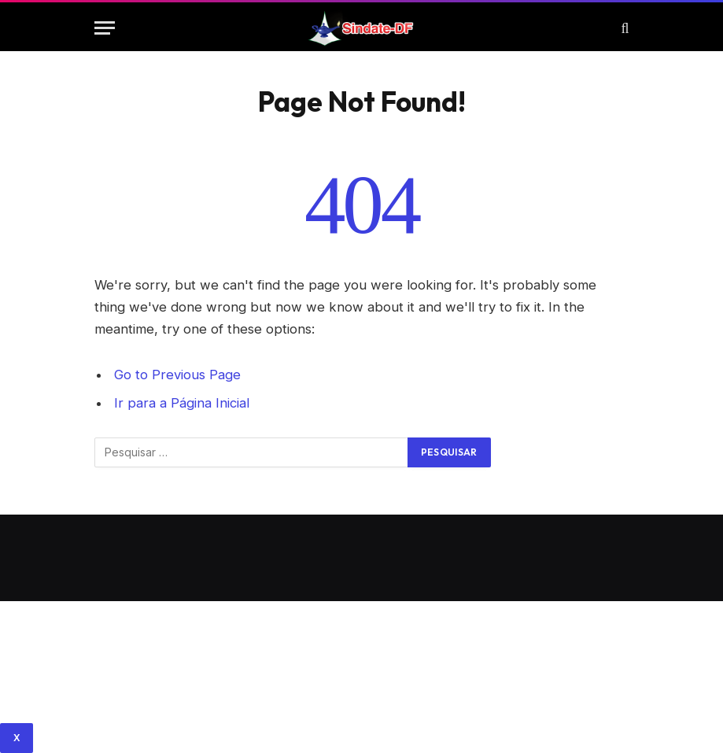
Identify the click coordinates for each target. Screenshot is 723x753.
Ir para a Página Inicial (181, 403)
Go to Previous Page (177, 374)
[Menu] (104, 28)
